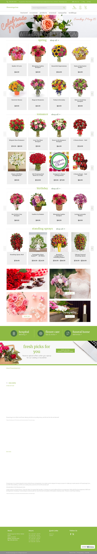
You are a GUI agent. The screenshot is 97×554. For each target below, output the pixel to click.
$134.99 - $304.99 (80, 261)
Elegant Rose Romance (16, 140)
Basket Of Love (17, 66)
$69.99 (59, 106)
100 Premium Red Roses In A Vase (38, 174)
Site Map (87, 552)
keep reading (12, 383)
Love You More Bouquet (38, 140)
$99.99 (17, 180)
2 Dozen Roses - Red (80, 140)
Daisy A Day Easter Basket (80, 66)
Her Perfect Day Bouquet (17, 215)
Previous (4, 59)
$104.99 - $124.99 (38, 261)
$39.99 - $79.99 (59, 180)
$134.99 (16, 261)
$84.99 (80, 180)
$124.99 (80, 146)
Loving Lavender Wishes (80, 215)
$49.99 (38, 72)
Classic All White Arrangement (16, 174)
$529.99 (38, 180)
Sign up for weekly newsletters (65, 350)
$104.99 (59, 72)
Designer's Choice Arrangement (59, 174)
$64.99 (59, 146)
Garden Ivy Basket (38, 214)
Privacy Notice (80, 552)
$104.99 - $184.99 (59, 261)
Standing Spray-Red (17, 254)
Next (92, 59)
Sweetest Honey (17, 100)
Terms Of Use (72, 552)
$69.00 (16, 220)
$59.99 (80, 106)
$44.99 (16, 72)
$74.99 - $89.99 (16, 146)
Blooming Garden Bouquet (38, 66)
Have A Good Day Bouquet (80, 100)
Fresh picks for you (37, 351)
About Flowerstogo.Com (13, 368)
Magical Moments (38, 100)
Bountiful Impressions (59, 66)
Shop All (53, 40)
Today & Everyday (59, 100)
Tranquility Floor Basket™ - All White (38, 255)
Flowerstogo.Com (12, 7)
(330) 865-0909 (12, 1)
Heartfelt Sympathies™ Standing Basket (59, 256)
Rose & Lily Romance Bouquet (59, 140)
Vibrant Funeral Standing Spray (80, 255)
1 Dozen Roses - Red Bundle (80, 174)
